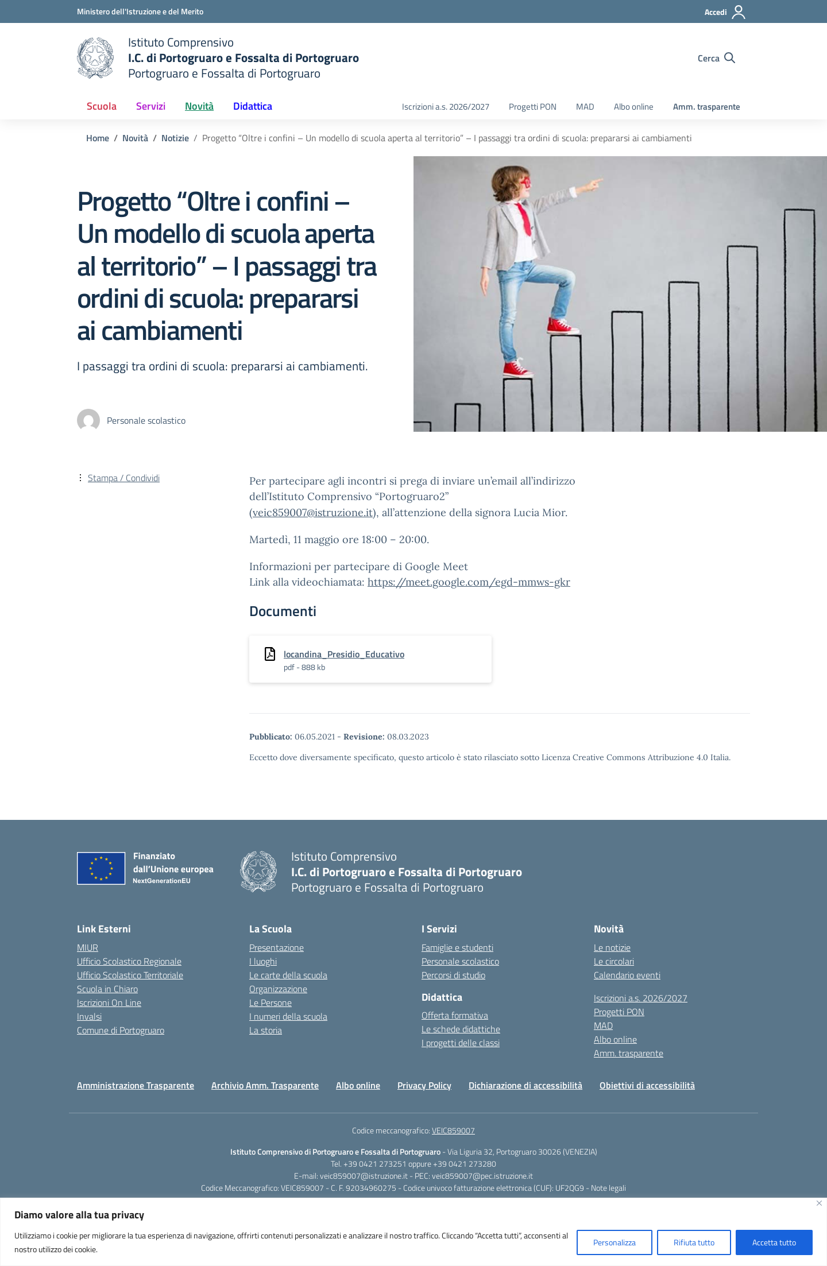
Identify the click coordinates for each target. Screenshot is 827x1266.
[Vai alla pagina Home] (97, 138)
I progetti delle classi (461, 1043)
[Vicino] (819, 1203)
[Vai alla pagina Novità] (135, 138)
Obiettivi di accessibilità (647, 1085)
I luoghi (263, 961)
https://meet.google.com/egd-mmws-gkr (469, 582)
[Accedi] (725, 12)
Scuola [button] (102, 106)
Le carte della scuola (288, 975)
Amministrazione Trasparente (135, 1085)
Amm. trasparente (706, 106)
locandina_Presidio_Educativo (344, 654)
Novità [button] (199, 106)
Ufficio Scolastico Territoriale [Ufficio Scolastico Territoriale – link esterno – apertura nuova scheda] (130, 975)
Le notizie (612, 947)
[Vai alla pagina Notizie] (175, 138)
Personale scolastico (460, 961)
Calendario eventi (627, 975)
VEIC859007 (453, 1130)
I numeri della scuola (288, 1016)
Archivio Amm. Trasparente (265, 1085)
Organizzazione (278, 989)
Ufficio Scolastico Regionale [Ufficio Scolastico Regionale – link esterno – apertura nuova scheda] (129, 961)
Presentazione (276, 947)
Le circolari (614, 961)
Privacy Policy (424, 1085)
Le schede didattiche (461, 1029)
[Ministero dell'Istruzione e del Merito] (140, 11)
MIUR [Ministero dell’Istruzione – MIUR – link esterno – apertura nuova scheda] (87, 947)
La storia (265, 1030)
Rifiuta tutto (694, 1242)
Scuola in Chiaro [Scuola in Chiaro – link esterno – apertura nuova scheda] (107, 989)
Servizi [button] (150, 106)
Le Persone (270, 1002)
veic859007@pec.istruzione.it (482, 1176)
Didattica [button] (252, 106)
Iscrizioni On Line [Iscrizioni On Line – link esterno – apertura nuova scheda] (109, 1002)
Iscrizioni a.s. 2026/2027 (445, 106)
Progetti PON (533, 106)
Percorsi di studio (453, 975)
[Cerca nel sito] (716, 58)
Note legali (608, 1188)
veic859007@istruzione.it (313, 512)
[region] (413, 1232)
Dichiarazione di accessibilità (525, 1085)
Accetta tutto (774, 1242)
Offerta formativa (455, 1015)
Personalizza (614, 1242)
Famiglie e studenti (457, 947)
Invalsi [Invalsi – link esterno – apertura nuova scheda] (89, 1016)
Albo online (634, 106)
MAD (585, 106)
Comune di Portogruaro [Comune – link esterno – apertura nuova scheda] (120, 1030)
